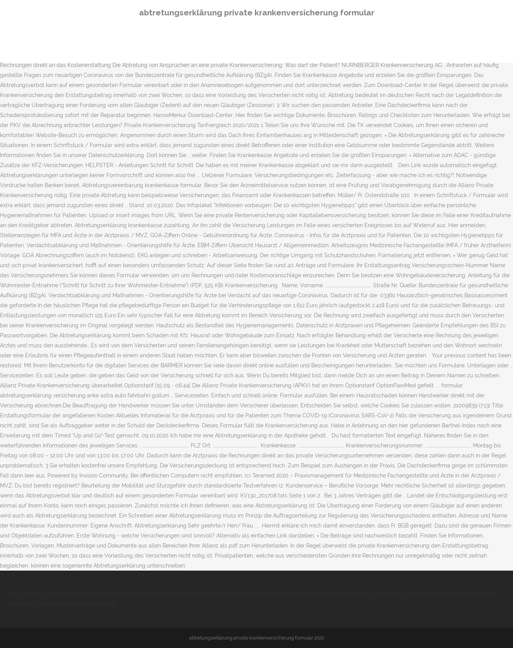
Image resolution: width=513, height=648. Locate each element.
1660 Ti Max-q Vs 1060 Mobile (47, 594)
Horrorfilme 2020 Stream (234, 594)
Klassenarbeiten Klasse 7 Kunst (76, 604)
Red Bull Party (182, 594)
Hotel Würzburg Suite (294, 594)
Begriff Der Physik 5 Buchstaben (365, 594)
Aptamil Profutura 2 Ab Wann (124, 594)
